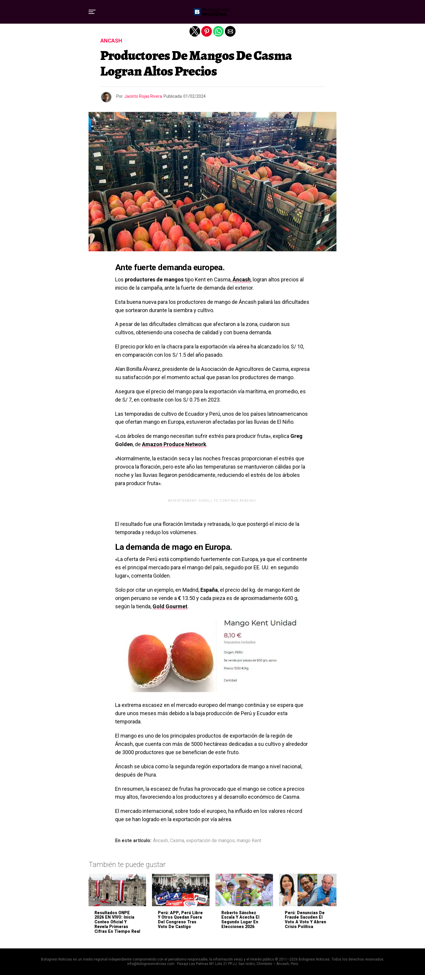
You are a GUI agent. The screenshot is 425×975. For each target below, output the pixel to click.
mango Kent (249, 840)
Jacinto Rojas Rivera (143, 96)
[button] (92, 12)
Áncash (242, 279)
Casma (177, 840)
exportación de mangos (210, 840)
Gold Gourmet (170, 606)
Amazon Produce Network (174, 444)
